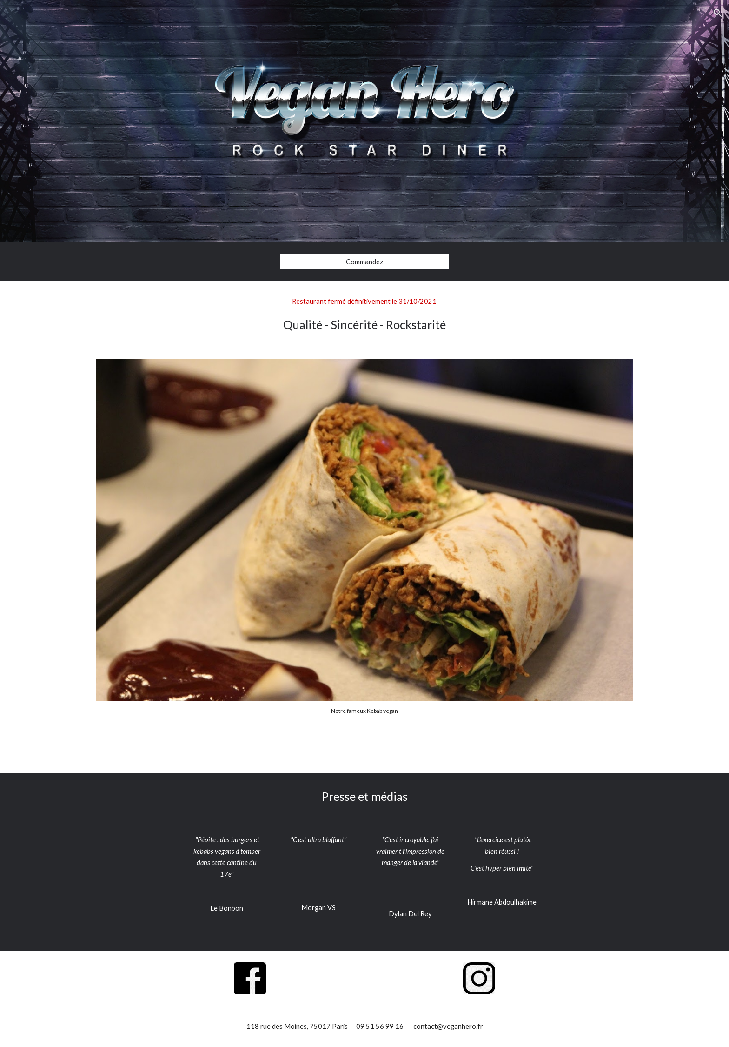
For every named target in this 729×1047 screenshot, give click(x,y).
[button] (718, 13)
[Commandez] (364, 261)
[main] (364, 314)
